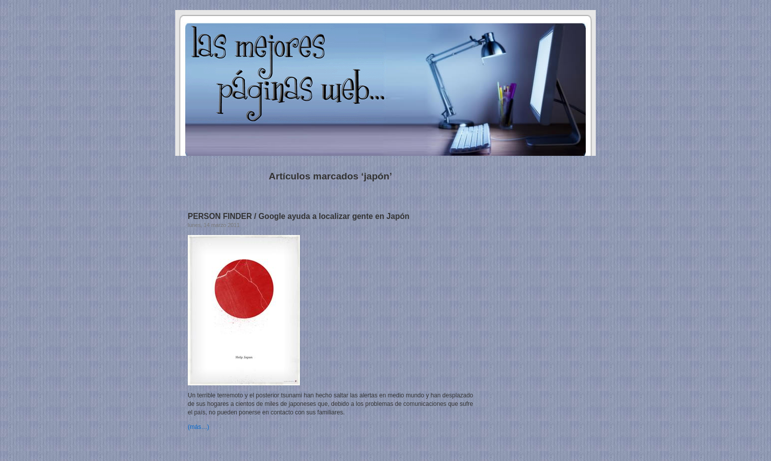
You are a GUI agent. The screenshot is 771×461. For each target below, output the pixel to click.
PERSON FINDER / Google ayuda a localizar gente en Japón (299, 216)
